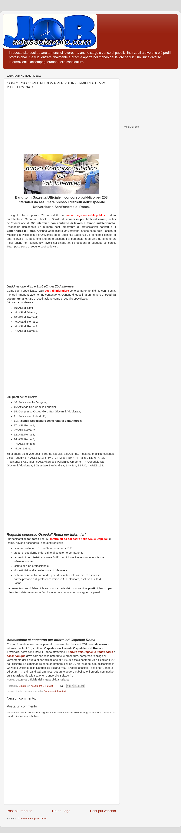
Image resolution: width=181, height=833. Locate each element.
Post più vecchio (103, 811)
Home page (61, 811)
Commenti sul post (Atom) (32, 818)
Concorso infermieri (55, 691)
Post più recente (19, 811)
